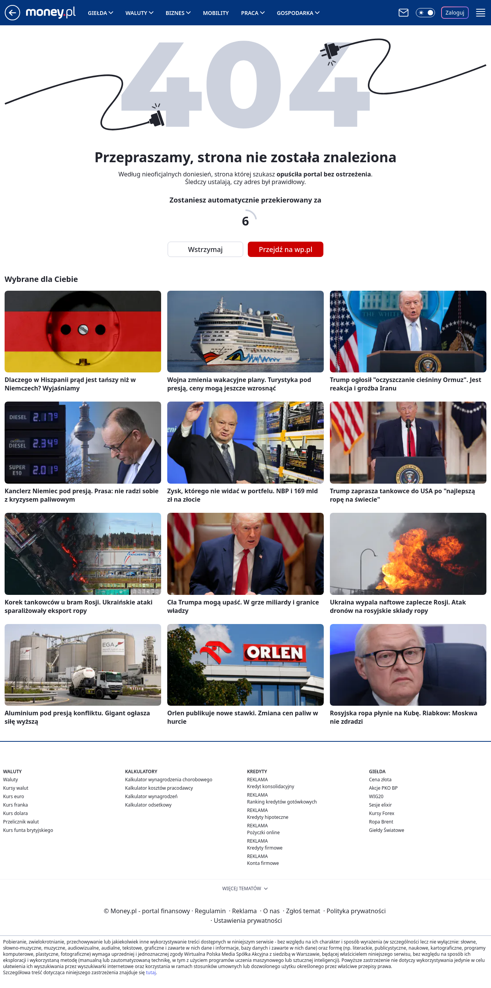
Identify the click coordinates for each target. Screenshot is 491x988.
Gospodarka (295, 12)
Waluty (136, 12)
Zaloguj (455, 12)
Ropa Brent (381, 821)
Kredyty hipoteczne (267, 817)
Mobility (216, 12)
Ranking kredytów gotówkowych (282, 802)
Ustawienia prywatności (246, 920)
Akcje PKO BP (383, 788)
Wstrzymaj (205, 249)
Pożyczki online (263, 832)
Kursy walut (15, 788)
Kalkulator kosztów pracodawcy (159, 788)
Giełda (97, 12)
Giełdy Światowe (386, 830)
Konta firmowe (263, 863)
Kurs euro (13, 796)
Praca (250, 12)
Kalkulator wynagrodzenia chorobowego (168, 779)
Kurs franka (15, 805)
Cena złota (380, 779)
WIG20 (376, 796)
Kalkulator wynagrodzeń (151, 796)
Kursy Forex (381, 813)
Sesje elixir (380, 805)
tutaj (151, 972)
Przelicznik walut (21, 821)
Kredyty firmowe (265, 848)
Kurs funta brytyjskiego (28, 830)
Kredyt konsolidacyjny (270, 786)
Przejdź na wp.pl (286, 249)
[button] (481, 13)
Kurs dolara (15, 813)
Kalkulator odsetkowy (148, 805)
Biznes (175, 12)
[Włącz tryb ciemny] (425, 12)
